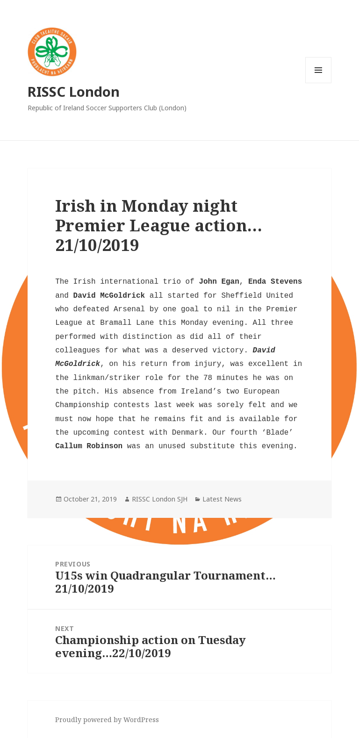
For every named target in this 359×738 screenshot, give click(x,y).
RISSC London (74, 91)
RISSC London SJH (159, 498)
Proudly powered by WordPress (107, 719)
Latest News (222, 498)
